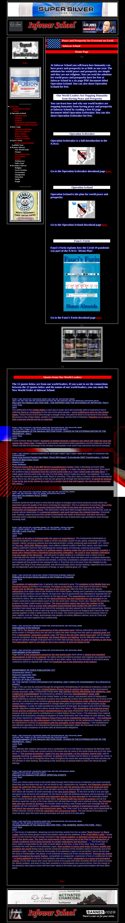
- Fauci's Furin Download (24, 143)
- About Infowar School (21, 109)
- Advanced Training (22, 138)
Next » (25, 63)
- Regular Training (21, 136)
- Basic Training (20, 134)
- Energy (17, 159)
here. (109, 171)
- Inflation (18, 118)
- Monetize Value (20, 116)
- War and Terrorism (22, 154)
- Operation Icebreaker (23, 129)
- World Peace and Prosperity (25, 122)
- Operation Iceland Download (26, 125)
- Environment (19, 156)
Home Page (14, 106)
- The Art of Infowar (22, 131)
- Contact (15, 111)
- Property (18, 120)
